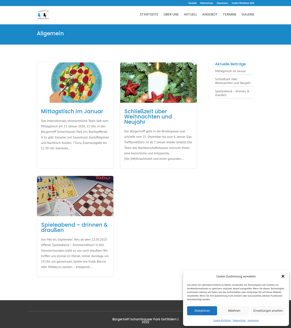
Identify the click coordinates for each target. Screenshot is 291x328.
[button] (283, 276)
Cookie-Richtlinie (222, 320)
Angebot (210, 15)
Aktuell (190, 15)
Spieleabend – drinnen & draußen (232, 93)
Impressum (253, 320)
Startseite (149, 15)
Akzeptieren (202, 310)
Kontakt (192, 3)
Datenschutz (239, 320)
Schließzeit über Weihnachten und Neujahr (233, 81)
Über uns (171, 15)
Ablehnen (234, 310)
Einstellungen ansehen (268, 310)
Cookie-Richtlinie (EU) (243, 3)
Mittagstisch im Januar (230, 71)
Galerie (248, 15)
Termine (229, 15)
